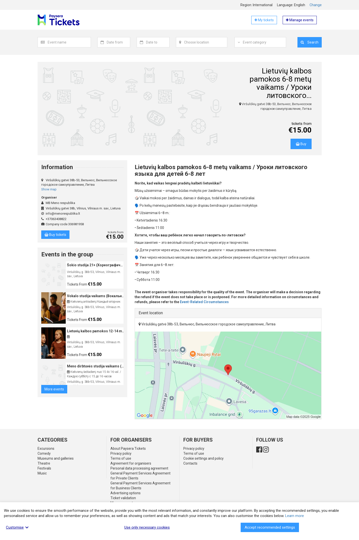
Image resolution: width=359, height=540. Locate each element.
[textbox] (69, 42)
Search (309, 42)
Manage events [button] (300, 20)
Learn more (294, 516)
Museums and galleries (56, 458)
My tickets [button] (264, 20)
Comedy (44, 453)
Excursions (46, 448)
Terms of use (120, 458)
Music (42, 473)
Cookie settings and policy (203, 458)
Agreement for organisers (130, 463)
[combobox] (69, 42)
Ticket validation (123, 498)
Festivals (44, 468)
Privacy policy (120, 453)
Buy (301, 144)
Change (316, 5)
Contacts (190, 463)
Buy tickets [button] (55, 235)
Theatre (44, 463)
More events (54, 389)
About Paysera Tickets (128, 448)
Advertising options (125, 493)
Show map (49, 189)
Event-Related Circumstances (204, 302)
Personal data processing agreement (139, 468)
